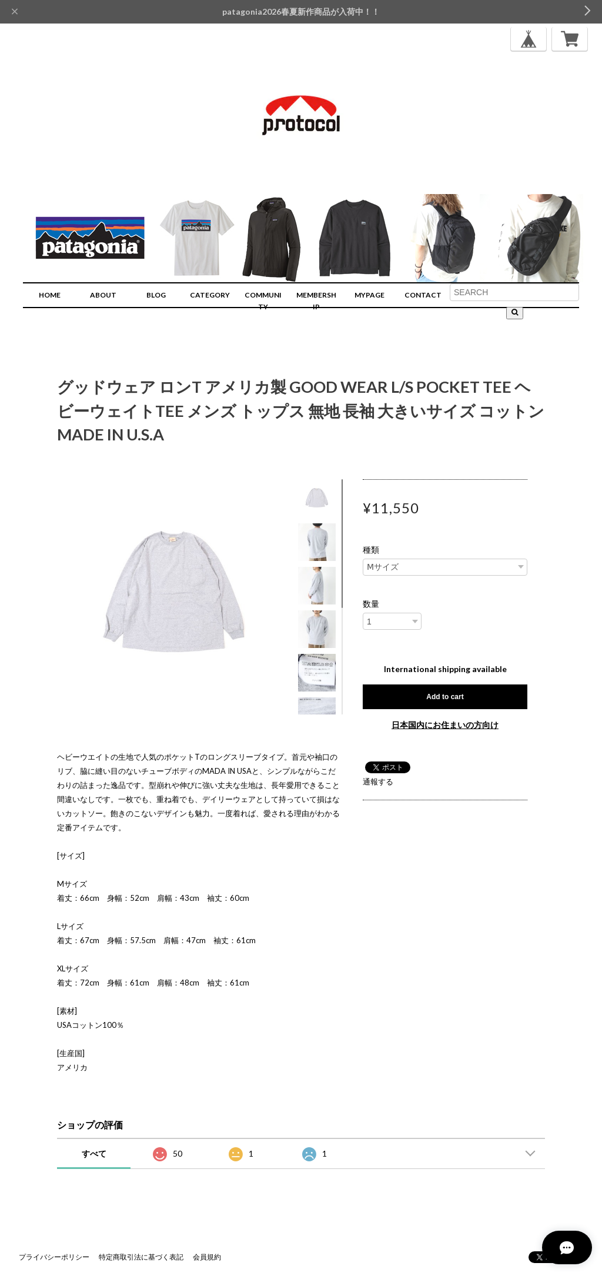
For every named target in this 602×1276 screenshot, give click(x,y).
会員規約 (207, 1256)
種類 (371, 550)
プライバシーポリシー (54, 1256)
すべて (94, 1153)
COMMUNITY (263, 300)
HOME (50, 294)
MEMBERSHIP (316, 300)
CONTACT (423, 294)
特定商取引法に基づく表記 (141, 1256)
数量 (371, 604)
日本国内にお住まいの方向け (445, 725)
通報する (378, 781)
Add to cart (444, 697)
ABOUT (103, 294)
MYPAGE (369, 294)
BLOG (156, 294)
